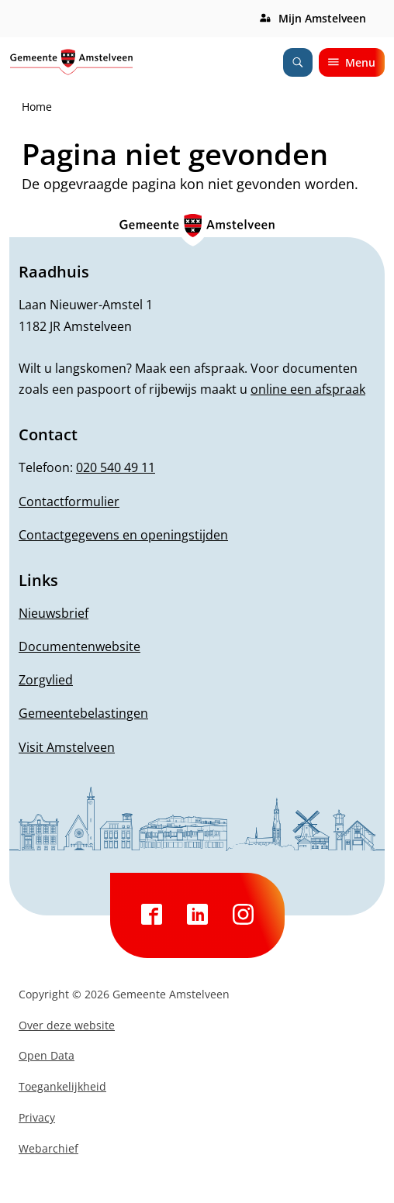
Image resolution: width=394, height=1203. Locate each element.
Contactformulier (69, 501)
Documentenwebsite (79, 646)
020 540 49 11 (115, 467)
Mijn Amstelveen (322, 18)
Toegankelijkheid (62, 1086)
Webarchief (48, 1148)
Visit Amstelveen (67, 747)
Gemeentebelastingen (83, 713)
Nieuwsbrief (53, 613)
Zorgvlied (46, 679)
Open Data (46, 1055)
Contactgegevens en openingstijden (123, 534)
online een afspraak (308, 389)
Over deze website (67, 1025)
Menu (351, 62)
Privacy (37, 1117)
